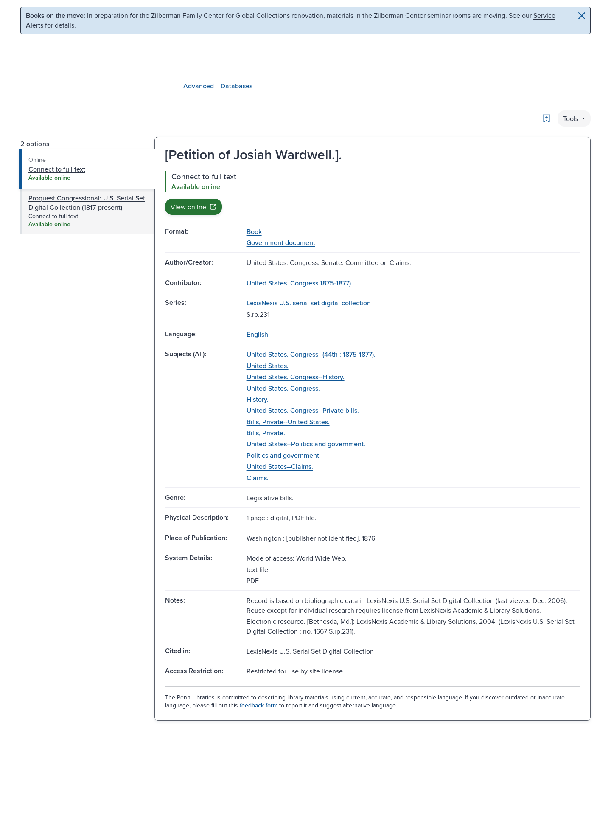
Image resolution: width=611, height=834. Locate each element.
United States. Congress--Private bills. (303, 410)
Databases (236, 85)
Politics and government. (284, 455)
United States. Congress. (283, 388)
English (257, 334)
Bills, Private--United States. (288, 421)
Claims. (258, 477)
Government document (281, 242)
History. (258, 399)
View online (193, 206)
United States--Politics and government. (306, 443)
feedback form (258, 705)
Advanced (198, 85)
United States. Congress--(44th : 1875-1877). (311, 354)
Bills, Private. (266, 432)
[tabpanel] (372, 192)
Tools (571, 118)
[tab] (87, 169)
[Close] (581, 15)
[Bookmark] (546, 118)
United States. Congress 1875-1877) (299, 282)
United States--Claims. (280, 466)
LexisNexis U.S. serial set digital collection (309, 302)
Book (254, 231)
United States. (268, 365)
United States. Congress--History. (296, 376)
